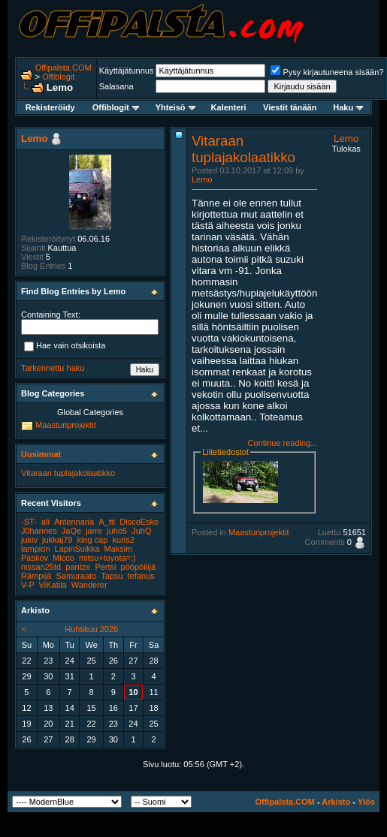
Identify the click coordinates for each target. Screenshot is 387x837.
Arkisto (336, 801)
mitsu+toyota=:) (107, 557)
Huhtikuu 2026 (91, 629)
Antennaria (74, 521)
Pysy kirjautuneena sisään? (327, 72)
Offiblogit (58, 76)
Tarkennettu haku (52, 367)
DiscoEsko (139, 521)
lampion (35, 548)
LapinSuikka (77, 548)
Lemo (202, 179)
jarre (94, 530)
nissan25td (41, 566)
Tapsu (111, 575)
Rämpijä (36, 575)
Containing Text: (50, 314)
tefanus (141, 575)
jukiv (29, 539)
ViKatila (53, 584)
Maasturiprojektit (258, 532)
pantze (77, 566)
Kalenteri (228, 107)
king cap (92, 539)
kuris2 (124, 539)
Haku (348, 107)
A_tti (106, 521)
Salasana (116, 86)
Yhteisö (175, 107)
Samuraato (76, 575)
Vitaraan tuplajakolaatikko (243, 149)
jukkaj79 (57, 539)
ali (45, 521)
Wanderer (89, 584)
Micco (63, 557)
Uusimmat (41, 454)
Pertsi (105, 566)
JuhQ (141, 530)
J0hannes (39, 530)
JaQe (71, 530)
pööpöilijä (138, 566)
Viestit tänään (289, 107)
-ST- (29, 521)
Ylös (366, 801)
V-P (28, 584)
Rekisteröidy (50, 107)
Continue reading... (282, 442)
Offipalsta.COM (63, 67)
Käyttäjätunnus (126, 70)
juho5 (117, 530)
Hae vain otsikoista (64, 347)
